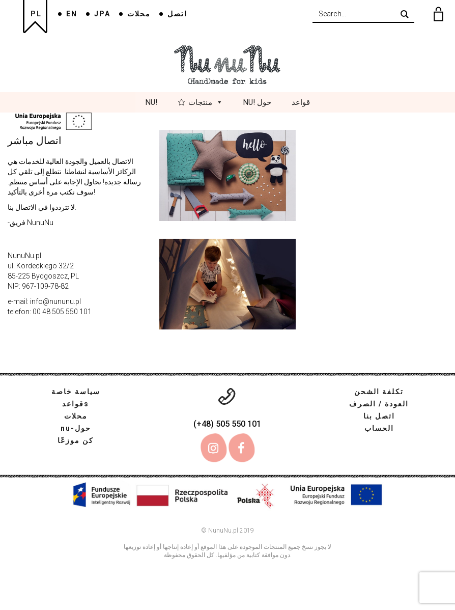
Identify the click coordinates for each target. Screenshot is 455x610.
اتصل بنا (379, 416)
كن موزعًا (76, 440)
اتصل (177, 14)
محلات (139, 14)
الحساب (379, 428)
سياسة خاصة (75, 391)
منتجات (205, 102)
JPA (102, 14)
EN (71, 14)
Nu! (151, 102)
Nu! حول (257, 102)
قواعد (301, 102)
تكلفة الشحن (379, 391)
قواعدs (75, 404)
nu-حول (76, 428)
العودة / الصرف (379, 404)
